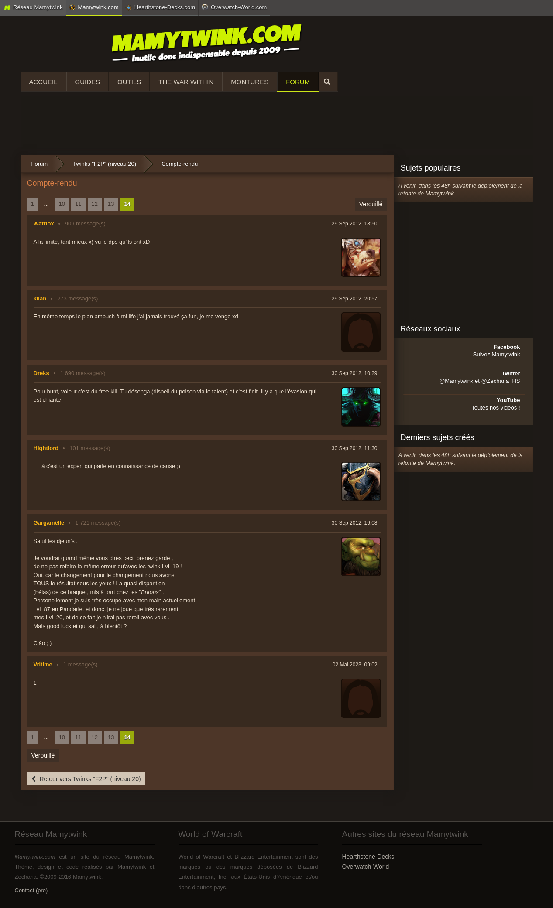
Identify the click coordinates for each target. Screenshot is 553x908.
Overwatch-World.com (234, 6)
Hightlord (46, 448)
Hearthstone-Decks (368, 856)
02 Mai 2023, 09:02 (355, 665)
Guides (87, 81)
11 (78, 204)
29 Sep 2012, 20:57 (355, 299)
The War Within (185, 81)
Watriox (44, 223)
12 (95, 204)
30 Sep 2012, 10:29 (355, 373)
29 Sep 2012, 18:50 (355, 224)
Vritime (43, 664)
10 (62, 204)
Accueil (43, 81)
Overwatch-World (365, 866)
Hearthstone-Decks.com (160, 7)
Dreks (41, 373)
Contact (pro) (31, 890)
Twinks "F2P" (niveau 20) (104, 163)
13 (111, 204)
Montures (249, 81)
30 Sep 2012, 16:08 (355, 523)
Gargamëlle (49, 522)
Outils (129, 81)
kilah (40, 298)
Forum (298, 81)
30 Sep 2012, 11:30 (355, 448)
